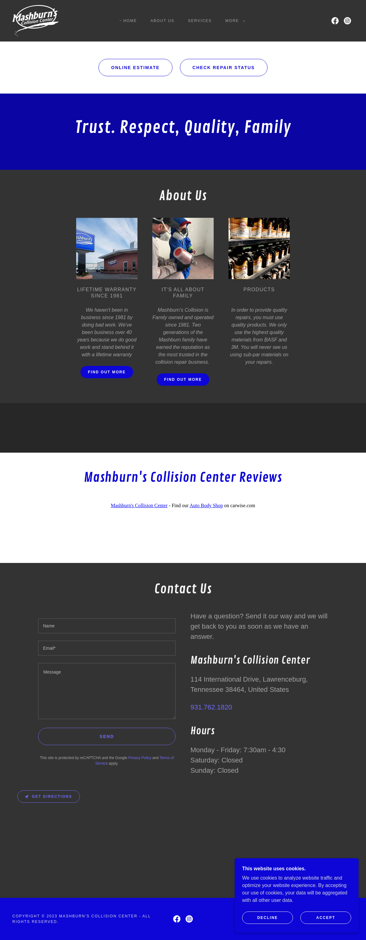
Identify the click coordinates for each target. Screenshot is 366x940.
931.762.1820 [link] (211, 707)
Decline (267, 926)
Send (107, 736)
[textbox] (107, 625)
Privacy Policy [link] (139, 758)
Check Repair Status (224, 67)
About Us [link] (162, 21)
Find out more (107, 372)
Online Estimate (135, 67)
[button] (234, 20)
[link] (35, 20)
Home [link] (130, 21)
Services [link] (200, 21)
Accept (325, 926)
